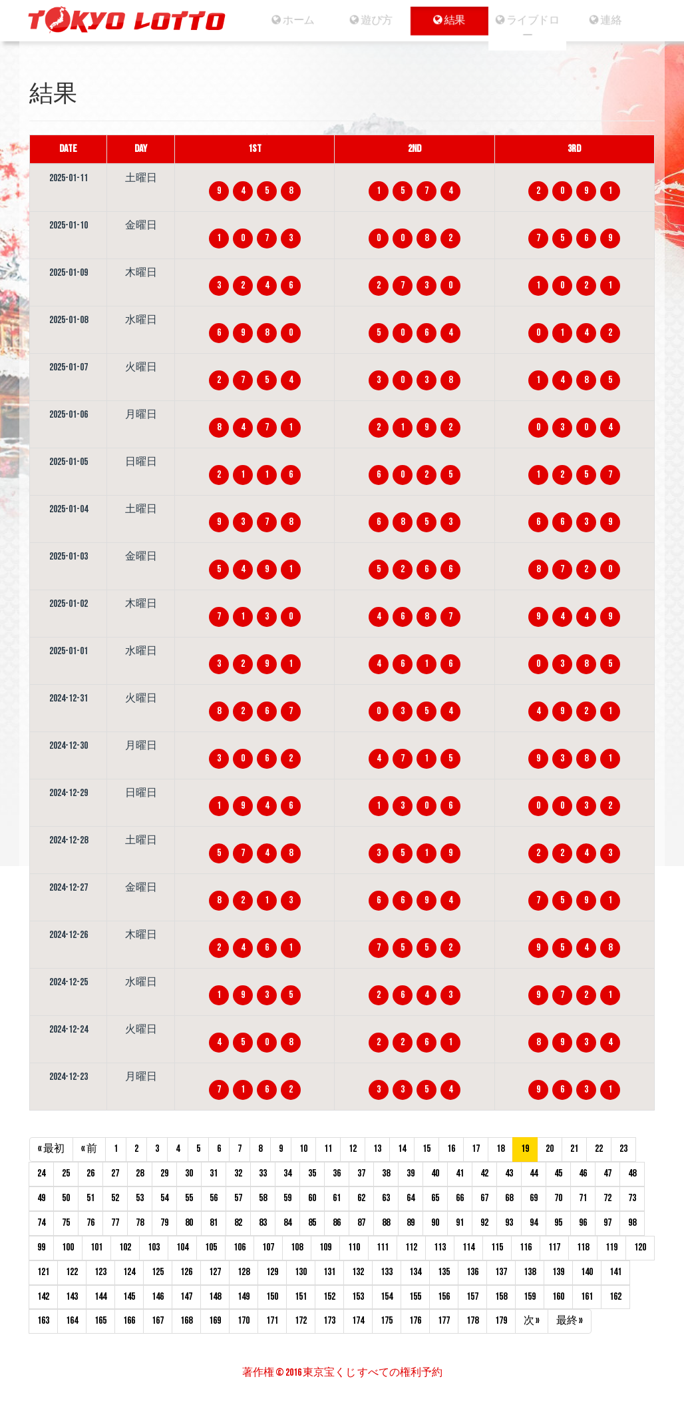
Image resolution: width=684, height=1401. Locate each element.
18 (500, 1149)
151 (301, 1296)
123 (100, 1272)
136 (472, 1272)
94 (534, 1222)
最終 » (569, 1320)
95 (558, 1222)
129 (272, 1272)
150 (272, 1296)
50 (66, 1198)
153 (358, 1296)
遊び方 (367, 20)
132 (358, 1272)
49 (41, 1198)
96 (583, 1222)
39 (411, 1173)
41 (460, 1173)
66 (460, 1198)
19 (525, 1149)
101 (96, 1247)
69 (534, 1198)
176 (415, 1320)
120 (640, 1247)
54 (164, 1198)
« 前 (89, 1149)
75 (66, 1222)
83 (263, 1222)
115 (497, 1247)
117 (554, 1247)
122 (72, 1272)
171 (272, 1320)
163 (43, 1320)
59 (287, 1198)
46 (583, 1173)
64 (411, 1198)
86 (337, 1222)
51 (90, 1198)
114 (468, 1247)
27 (115, 1173)
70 (558, 1198)
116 (526, 1247)
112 (411, 1247)
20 (550, 1149)
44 (534, 1173)
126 (186, 1272)
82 (238, 1222)
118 (583, 1247)
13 (377, 1149)
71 (583, 1198)
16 (451, 1149)
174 (358, 1320)
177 (444, 1320)
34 (287, 1173)
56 (214, 1198)
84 (287, 1222)
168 (186, 1320)
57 (238, 1198)
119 (611, 1247)
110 (354, 1247)
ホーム (285, 20)
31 (214, 1173)
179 (501, 1320)
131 (329, 1272)
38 (386, 1173)
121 (43, 1272)
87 (361, 1222)
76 (90, 1222)
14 (402, 1149)
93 (509, 1222)
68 (509, 1198)
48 (632, 1173)
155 (415, 1296)
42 (484, 1173)
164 (72, 1320)
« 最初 (51, 1149)
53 (140, 1198)
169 (215, 1320)
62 (361, 1198)
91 (460, 1222)
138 (530, 1272)
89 (411, 1222)
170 (244, 1320)
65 (435, 1198)
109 (325, 1247)
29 (164, 1173)
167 (158, 1320)
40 (435, 1173)
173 (329, 1320)
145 (129, 1296)
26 (90, 1173)
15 (426, 1149)
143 (72, 1296)
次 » (532, 1320)
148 (215, 1296)
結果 (449, 20)
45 (558, 1173)
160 (558, 1296)
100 (68, 1247)
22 (599, 1149)
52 (115, 1198)
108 (297, 1247)
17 (476, 1149)
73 (632, 1198)
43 (509, 1173)
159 (530, 1296)
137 (501, 1272)
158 (501, 1296)
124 (129, 1272)
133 (387, 1272)
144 (100, 1296)
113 (440, 1247)
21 (574, 1149)
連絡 (614, 20)
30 (189, 1173)
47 (607, 1173)
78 (140, 1222)
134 (415, 1272)
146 (158, 1296)
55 (189, 1198)
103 (154, 1247)
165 (100, 1320)
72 (607, 1198)
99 (41, 1247)
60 (312, 1198)
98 (632, 1222)
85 (312, 1222)
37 (361, 1173)
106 (240, 1247)
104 (182, 1247)
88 (386, 1222)
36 (337, 1173)
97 (607, 1222)
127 (215, 1272)
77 (115, 1222)
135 (444, 1272)
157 (472, 1296)
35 (312, 1173)
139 (558, 1272)
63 (386, 1198)
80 (189, 1222)
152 (329, 1296)
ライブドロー (532, 28)
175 (387, 1320)
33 (263, 1173)
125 (158, 1272)
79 (164, 1222)
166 (129, 1320)
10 (303, 1149)
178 (472, 1320)
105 (211, 1247)
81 (214, 1222)
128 (244, 1272)
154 (387, 1296)
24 (41, 1173)
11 (328, 1149)
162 (615, 1296)
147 (186, 1296)
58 (263, 1198)
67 (484, 1198)
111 (383, 1247)
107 (268, 1247)
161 (587, 1296)
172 (301, 1320)
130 (301, 1272)
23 (623, 1149)
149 (244, 1296)
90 (435, 1222)
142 (43, 1296)
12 (353, 1149)
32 (238, 1173)
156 (444, 1296)
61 (337, 1198)
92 (484, 1222)
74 (41, 1222)
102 (125, 1247)
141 (615, 1272)
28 (140, 1173)
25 (66, 1173)
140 (587, 1272)
